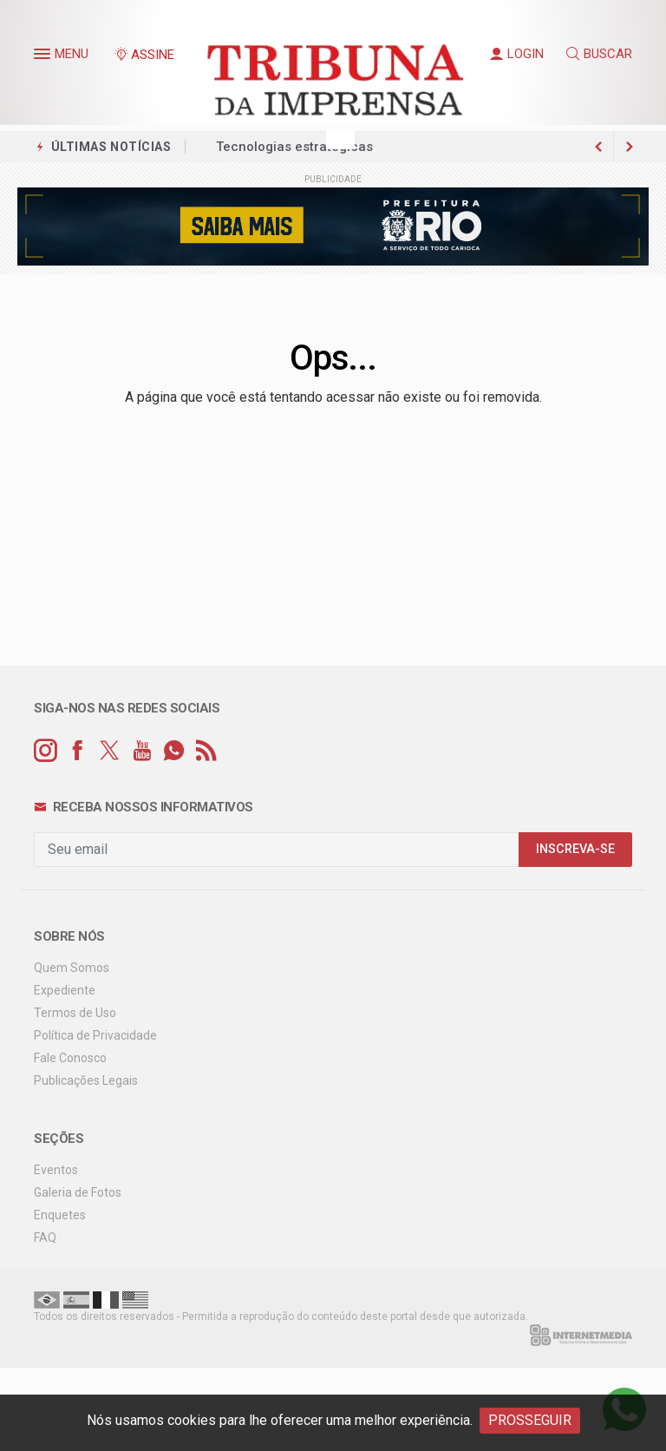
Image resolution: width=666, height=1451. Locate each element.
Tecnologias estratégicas (294, 146)
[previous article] (629, 146)
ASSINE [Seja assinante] (144, 54)
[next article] (598, 146)
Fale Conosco (70, 1058)
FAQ (45, 1237)
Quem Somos (71, 968)
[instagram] (45, 751)
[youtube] (141, 751)
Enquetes (60, 1215)
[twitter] (109, 751)
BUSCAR (599, 54)
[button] (44, 57)
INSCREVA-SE (575, 849)
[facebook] (77, 751)
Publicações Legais (86, 1080)
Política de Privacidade (95, 1035)
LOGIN (517, 54)
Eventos (56, 1170)
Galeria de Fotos (77, 1192)
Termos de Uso (75, 1013)
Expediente (64, 990)
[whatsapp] (174, 751)
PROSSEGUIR (529, 1420)
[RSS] (206, 751)
